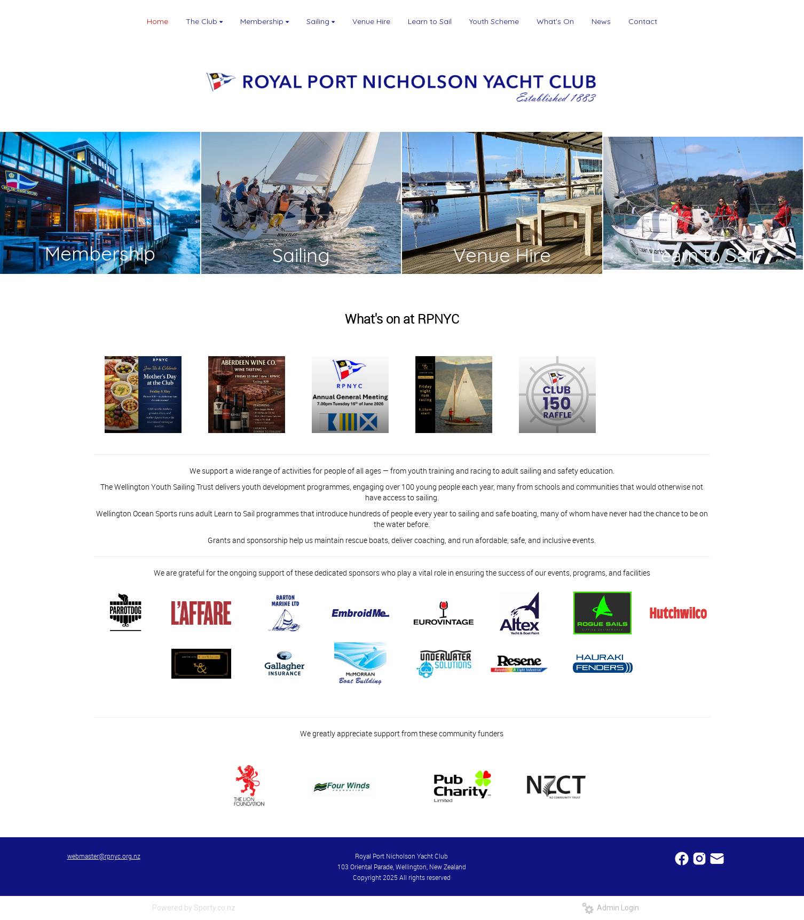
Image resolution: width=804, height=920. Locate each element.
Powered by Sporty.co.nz (193, 907)
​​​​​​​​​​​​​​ (682, 858)
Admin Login (610, 907)
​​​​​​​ (717, 858)
